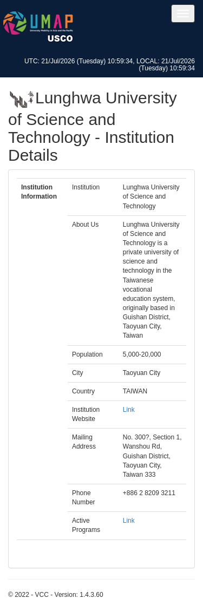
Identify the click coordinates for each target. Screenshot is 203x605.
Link (129, 409)
